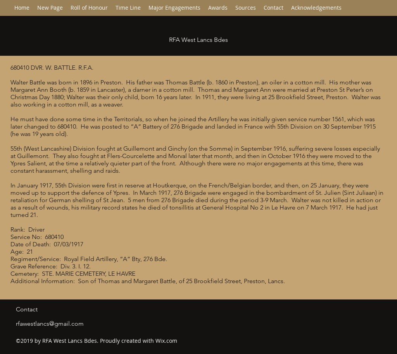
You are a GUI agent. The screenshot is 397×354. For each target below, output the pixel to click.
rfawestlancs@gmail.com (50, 323)
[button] (128, 8)
